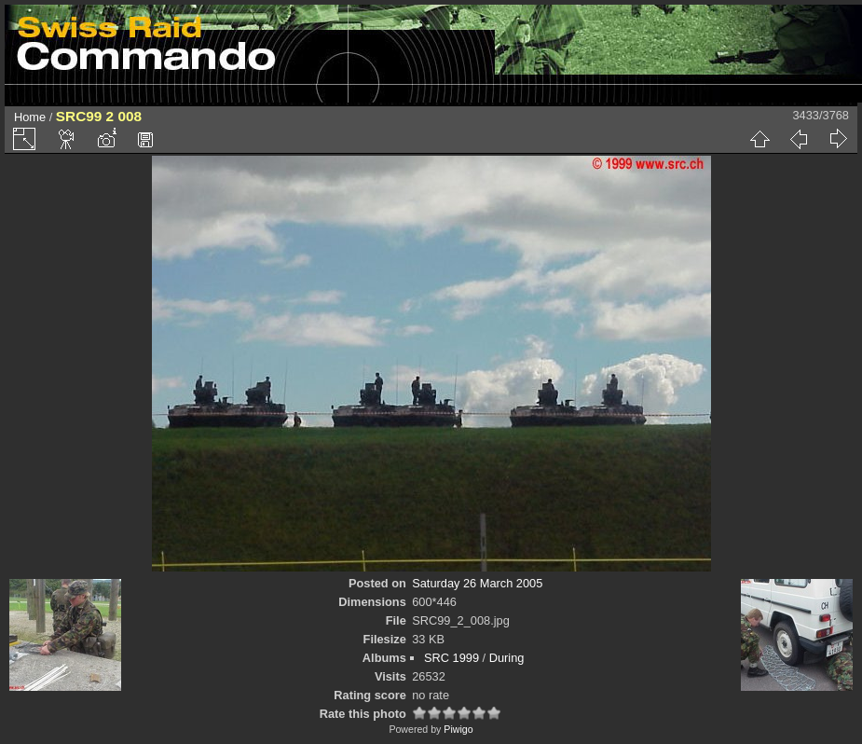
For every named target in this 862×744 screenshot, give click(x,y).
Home (30, 117)
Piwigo (458, 729)
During (507, 658)
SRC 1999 (451, 658)
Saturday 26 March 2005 (477, 583)
